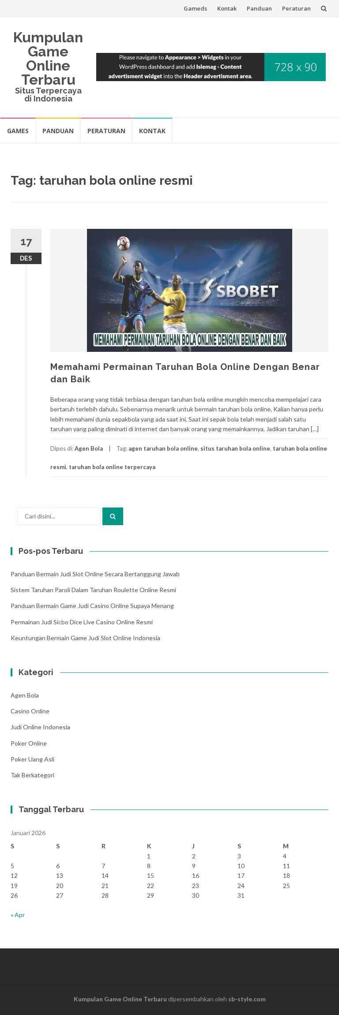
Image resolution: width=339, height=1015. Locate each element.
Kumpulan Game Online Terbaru (48, 58)
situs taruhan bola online (235, 448)
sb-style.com (247, 999)
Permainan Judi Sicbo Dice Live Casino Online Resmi (82, 622)
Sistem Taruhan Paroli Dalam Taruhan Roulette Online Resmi (93, 589)
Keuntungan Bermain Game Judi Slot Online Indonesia (85, 638)
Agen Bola (89, 448)
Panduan (259, 8)
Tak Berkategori (32, 775)
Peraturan (296, 8)
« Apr (18, 914)
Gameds (195, 8)
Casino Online (30, 711)
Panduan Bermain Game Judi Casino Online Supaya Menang (92, 605)
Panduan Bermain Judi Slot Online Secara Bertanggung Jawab (95, 574)
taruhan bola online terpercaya (112, 466)
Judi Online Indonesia (40, 727)
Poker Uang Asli (32, 759)
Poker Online (29, 743)
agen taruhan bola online (163, 448)
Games (18, 131)
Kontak (227, 8)
